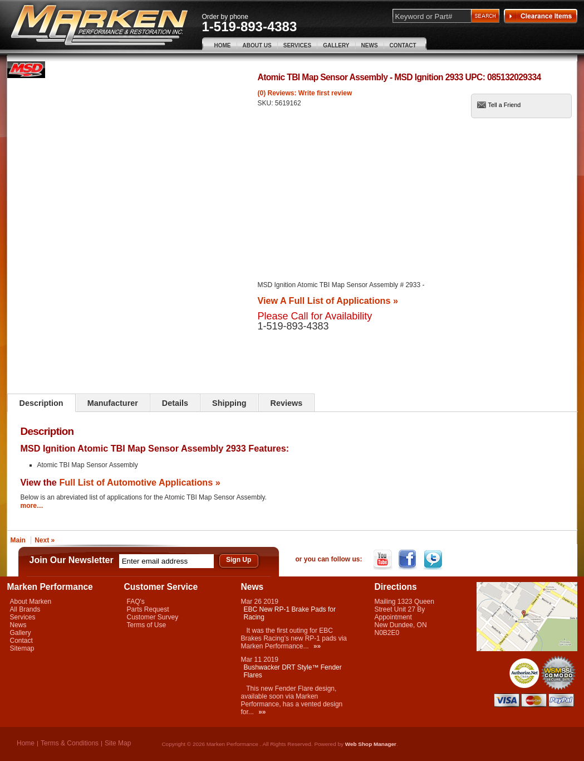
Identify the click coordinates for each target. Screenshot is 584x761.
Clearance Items (540, 16)
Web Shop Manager (370, 744)
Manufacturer (112, 403)
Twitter (434, 560)
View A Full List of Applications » (328, 300)
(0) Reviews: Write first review (305, 93)
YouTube (384, 560)
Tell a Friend (504, 104)
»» (317, 646)
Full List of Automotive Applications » (139, 482)
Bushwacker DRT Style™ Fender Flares (293, 671)
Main (18, 540)
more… (32, 506)
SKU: (266, 103)
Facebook (409, 560)
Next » (45, 540)
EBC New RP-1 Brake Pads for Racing (290, 613)
